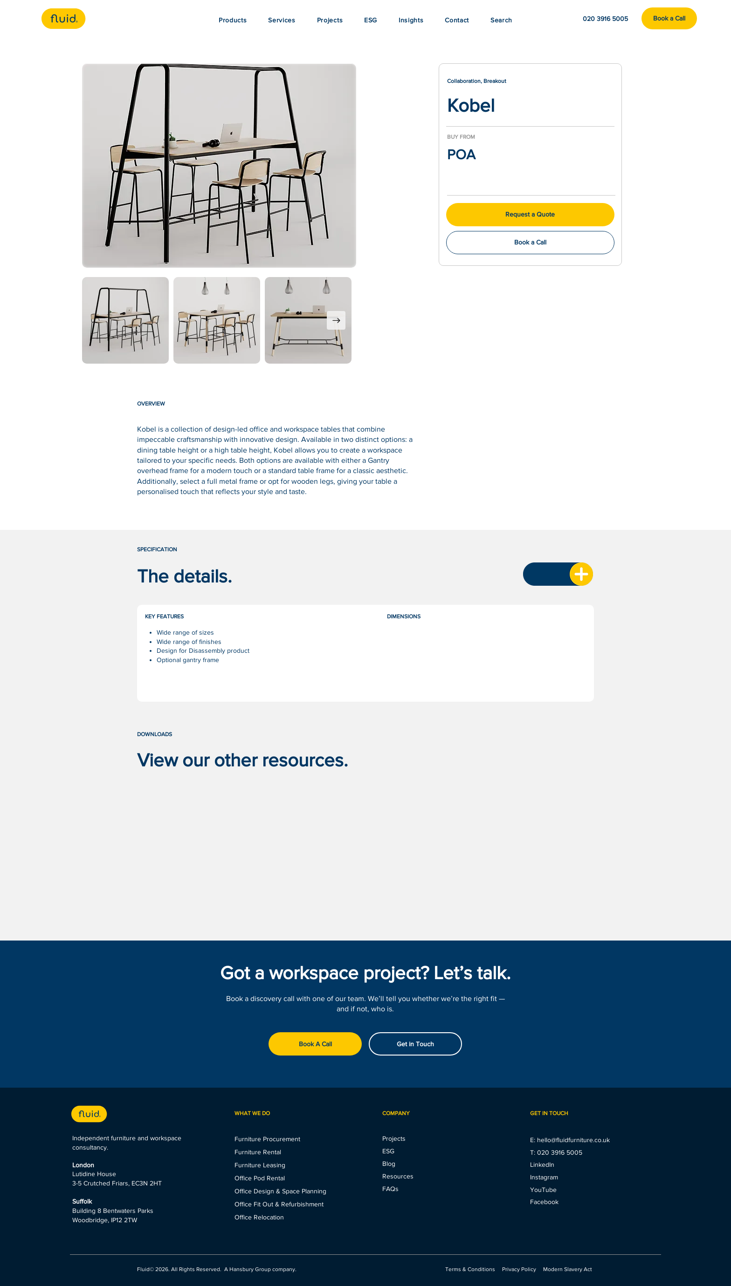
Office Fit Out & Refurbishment (279, 1204)
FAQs (390, 1188)
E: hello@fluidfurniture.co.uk (570, 1140)
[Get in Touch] (415, 1044)
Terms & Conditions (471, 1269)
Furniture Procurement (267, 1139)
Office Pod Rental (259, 1178)
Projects (394, 1138)
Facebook (544, 1201)
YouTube (543, 1189)
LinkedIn (542, 1164)
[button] (411, 20)
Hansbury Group (250, 1269)
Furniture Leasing (259, 1165)
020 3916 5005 (559, 1152)
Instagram (544, 1177)
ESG (388, 1151)
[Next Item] (336, 320)
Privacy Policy (519, 1269)
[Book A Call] (315, 1044)
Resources (398, 1176)
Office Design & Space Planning (280, 1191)
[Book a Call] (669, 18)
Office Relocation (259, 1217)
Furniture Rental (257, 1152)
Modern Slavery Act (567, 1269)
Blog (388, 1163)
